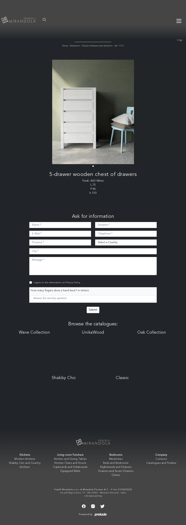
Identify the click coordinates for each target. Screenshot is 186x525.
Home (65, 46)
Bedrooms (75, 46)
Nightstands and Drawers (116, 467)
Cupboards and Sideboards (70, 467)
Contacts (161, 459)
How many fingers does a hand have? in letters (60, 290)
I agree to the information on (56, 283)
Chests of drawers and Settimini (97, 46)
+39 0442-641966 (93, 496)
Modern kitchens (24, 459)
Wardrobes (116, 459)
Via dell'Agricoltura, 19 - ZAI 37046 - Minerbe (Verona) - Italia (93, 493)
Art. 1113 (119, 46)
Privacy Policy (73, 283)
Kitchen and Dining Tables (70, 459)
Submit (93, 310)
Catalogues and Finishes (161, 463)
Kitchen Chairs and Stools (70, 463)
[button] (93, 166)
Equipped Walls (70, 471)
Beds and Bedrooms (115, 463)
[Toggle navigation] (178, 20)
